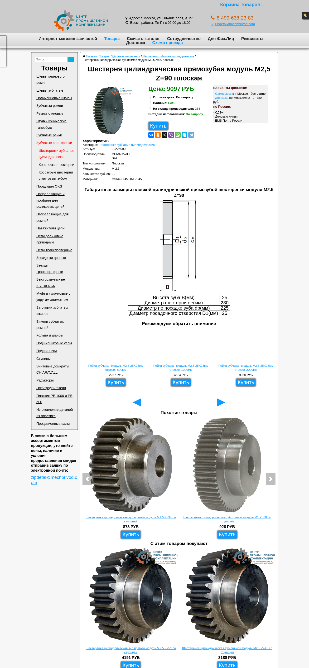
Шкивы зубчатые (49, 90)
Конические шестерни (56, 165)
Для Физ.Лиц (221, 38)
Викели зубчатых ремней (50, 325)
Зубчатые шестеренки (54, 143)
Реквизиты (252, 38)
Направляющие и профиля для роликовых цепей (50, 200)
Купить (158, 126)
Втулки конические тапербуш (51, 124)
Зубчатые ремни (49, 106)
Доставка (135, 42)
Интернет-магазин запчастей (68, 38)
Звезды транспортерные (49, 268)
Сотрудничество (184, 38)
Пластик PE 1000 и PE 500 (54, 399)
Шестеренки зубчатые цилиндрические (56, 154)
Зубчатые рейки (49, 135)
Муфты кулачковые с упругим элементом (53, 297)
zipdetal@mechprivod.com (233, 24)
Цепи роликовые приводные (49, 239)
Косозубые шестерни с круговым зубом (56, 175)
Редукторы (45, 380)
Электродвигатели (51, 388)
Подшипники (46, 351)
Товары (112, 38)
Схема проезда (167, 42)
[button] (87, 479)
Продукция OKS (49, 186)
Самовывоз (223, 93)
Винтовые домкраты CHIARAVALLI (52, 369)
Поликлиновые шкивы (54, 98)
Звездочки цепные (51, 258)
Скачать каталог (143, 38)
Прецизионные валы (53, 424)
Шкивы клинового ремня (50, 79)
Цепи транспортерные (54, 250)
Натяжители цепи (50, 228)
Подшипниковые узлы (54, 343)
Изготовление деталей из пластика (54, 413)
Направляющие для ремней (52, 217)
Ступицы (43, 359)
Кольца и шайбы (49, 335)
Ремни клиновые (49, 113)
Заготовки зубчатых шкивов (52, 311)
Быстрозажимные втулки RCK (50, 282)
